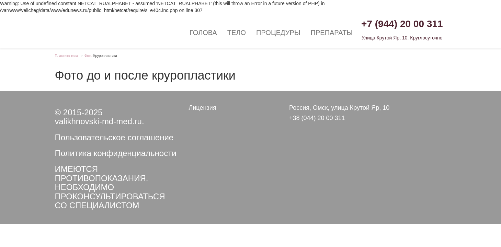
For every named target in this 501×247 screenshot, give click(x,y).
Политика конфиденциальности (116, 153)
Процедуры (278, 32)
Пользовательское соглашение (114, 137)
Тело (236, 32)
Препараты (332, 32)
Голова (203, 32)
